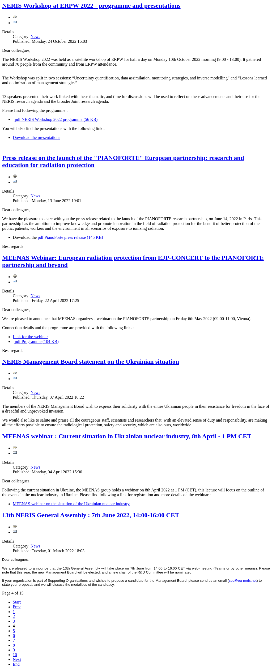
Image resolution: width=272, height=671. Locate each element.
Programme (36, 341)
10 (15, 654)
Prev (16, 607)
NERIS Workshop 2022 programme (55, 119)
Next (17, 659)
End (16, 664)
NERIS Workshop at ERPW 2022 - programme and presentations (91, 5)
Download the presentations (36, 137)
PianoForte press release (70, 237)
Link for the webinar (30, 336)
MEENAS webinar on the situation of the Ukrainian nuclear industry (71, 504)
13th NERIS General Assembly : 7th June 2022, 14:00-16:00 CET (90, 515)
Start (17, 602)
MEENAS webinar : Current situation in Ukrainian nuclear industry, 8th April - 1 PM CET (126, 436)
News (35, 36)
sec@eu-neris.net (243, 581)
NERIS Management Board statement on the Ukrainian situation (90, 361)
